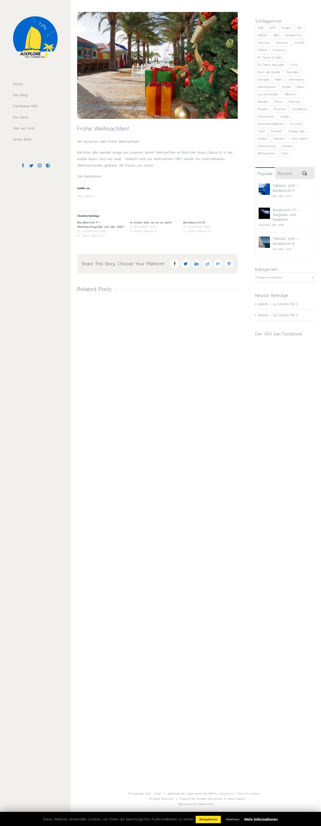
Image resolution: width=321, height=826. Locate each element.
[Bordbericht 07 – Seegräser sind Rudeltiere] (264, 211)
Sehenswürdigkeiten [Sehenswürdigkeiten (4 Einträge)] (271, 124)
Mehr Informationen (261, 819)
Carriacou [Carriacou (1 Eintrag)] (281, 43)
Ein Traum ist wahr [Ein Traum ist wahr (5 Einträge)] (270, 57)
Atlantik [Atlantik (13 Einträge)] (263, 35)
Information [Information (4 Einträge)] (296, 80)
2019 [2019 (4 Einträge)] (272, 28)
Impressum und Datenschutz (196, 804)
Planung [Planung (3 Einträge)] (294, 102)
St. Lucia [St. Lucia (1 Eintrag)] (295, 124)
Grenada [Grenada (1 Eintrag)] (263, 80)
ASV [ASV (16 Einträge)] (299, 28)
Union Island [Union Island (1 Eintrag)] (299, 139)
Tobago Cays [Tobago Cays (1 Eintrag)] (296, 131)
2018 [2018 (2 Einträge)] (260, 28)
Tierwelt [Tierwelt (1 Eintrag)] (276, 131)
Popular (265, 173)
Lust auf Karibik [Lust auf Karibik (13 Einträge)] (268, 94)
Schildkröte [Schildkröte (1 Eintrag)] (299, 109)
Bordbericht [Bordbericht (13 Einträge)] (293, 35)
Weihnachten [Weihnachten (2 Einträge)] (266, 153)
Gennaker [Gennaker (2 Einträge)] (292, 72)
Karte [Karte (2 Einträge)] (300, 87)
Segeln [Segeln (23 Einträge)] (284, 116)
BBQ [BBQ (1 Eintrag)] (276, 35)
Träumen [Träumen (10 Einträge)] (279, 139)
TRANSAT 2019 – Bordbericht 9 (285, 188)
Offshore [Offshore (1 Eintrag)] (290, 94)
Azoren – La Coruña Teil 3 (278, 304)
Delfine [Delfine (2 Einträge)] (262, 50)
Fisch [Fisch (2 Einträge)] (294, 65)
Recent (285, 173)
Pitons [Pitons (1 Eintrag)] (278, 102)
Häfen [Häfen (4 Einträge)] (279, 80)
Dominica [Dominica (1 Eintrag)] (279, 50)
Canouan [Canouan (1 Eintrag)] (263, 43)
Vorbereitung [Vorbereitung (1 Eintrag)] (266, 146)
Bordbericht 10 (194, 222)
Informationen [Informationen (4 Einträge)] (267, 87)
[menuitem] (35, 84)
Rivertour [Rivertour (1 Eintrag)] (280, 109)
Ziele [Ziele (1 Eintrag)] (284, 153)
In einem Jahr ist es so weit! (150, 222)
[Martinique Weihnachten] (157, 65)
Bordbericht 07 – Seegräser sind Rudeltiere (286, 215)
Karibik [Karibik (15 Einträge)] (286, 87)
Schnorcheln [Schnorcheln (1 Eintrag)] (266, 116)
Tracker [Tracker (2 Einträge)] (262, 139)
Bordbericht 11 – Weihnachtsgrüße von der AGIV (100, 224)
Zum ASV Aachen (249, 794)
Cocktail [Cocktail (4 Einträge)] (299, 43)
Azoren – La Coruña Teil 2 (278, 315)
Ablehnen (233, 819)
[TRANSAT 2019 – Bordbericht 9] (264, 186)
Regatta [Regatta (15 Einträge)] (263, 109)
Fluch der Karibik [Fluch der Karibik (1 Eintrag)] (269, 72)
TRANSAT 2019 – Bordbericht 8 (285, 241)
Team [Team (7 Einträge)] (261, 131)
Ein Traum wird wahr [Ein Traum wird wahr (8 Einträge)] (271, 65)
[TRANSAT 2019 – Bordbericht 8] (264, 239)
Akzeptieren (208, 819)
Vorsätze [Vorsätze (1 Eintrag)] (287, 146)
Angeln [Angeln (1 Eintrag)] (286, 28)
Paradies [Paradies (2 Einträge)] (263, 102)
